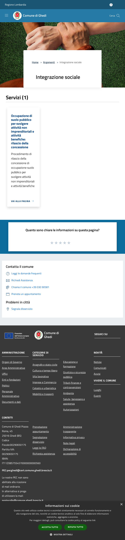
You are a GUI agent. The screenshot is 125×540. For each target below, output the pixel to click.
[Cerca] (118, 16)
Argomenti (49, 62)
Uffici (5, 374)
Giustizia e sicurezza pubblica (74, 374)
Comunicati (100, 368)
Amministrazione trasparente (72, 429)
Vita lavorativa (41, 376)
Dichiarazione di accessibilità (72, 451)
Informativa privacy (74, 437)
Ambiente (68, 393)
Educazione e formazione (70, 364)
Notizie (98, 362)
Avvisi (97, 374)
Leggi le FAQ (39, 448)
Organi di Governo (12, 362)
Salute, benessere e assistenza (74, 401)
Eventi (97, 396)
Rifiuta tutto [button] (75, 527)
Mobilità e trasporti (43, 394)
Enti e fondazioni (11, 380)
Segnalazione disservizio (40, 439)
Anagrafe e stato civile (45, 365)
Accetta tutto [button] (50, 527)
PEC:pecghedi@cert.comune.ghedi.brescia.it (27, 470)
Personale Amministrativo (10, 393)
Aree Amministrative (13, 368)
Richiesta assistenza (44, 454)
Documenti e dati (11, 402)
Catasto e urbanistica (44, 388)
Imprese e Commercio (44, 382)
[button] (62, 534)
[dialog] (62, 520)
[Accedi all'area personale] (111, 4)
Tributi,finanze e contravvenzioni (72, 385)
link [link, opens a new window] (94, 520)
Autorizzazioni (71, 409)
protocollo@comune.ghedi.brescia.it (22, 500)
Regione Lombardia (15, 5)
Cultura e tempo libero (45, 370)
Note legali (69, 443)
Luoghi (97, 390)
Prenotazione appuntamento (41, 429)
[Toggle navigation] (6, 15)
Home (35, 62)
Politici (5, 385)
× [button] (121, 504)
